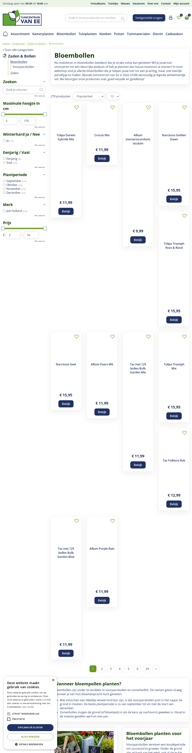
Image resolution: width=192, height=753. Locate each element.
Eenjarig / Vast (16, 152)
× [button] (53, 680)
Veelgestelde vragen (149, 18)
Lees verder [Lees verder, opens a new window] (28, 706)
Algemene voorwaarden (109, 706)
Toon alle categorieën (19, 50)
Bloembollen (18, 62)
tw (186, 714)
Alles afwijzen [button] (30, 736)
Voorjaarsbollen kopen (144, 452)
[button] (30, 744)
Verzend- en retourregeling (111, 715)
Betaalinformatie (104, 719)
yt (186, 721)
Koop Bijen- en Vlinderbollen (76, 674)
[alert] (30, 712)
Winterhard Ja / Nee (21, 134)
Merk (8, 204)
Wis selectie (40, 96)
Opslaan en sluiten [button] (30, 727)
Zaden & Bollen (22, 56)
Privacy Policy (93, 745)
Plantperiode (15, 174)
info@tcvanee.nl (156, 723)
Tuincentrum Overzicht (68, 745)
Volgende (156, 312)
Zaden (14, 73)
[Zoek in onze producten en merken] (96, 17)
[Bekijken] (186, 17)
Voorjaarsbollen (23, 67)
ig (186, 707)
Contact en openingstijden (66, 728)
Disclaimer (100, 711)
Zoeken (10, 81)
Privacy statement (105, 723)
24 (147, 312)
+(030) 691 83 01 (156, 719)
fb (186, 700)
